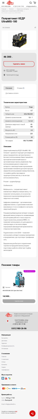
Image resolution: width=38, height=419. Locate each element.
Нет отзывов (6, 27)
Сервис (4, 367)
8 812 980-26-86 (6, 6)
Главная (4, 9)
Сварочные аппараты (23, 9)
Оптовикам (5, 348)
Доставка (4, 340)
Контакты (4, 364)
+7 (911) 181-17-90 (18, 6)
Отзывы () (20, 88)
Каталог (11, 9)
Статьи (3, 362)
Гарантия (4, 343)
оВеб (16, 411)
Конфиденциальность (8, 346)
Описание (9, 88)
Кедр (17, 75)
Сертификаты (5, 370)
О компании (5, 359)
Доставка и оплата (12, 93)
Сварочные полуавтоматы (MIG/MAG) (12, 11)
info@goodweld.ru (31, 6)
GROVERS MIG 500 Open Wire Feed (12, 290)
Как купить (5, 338)
